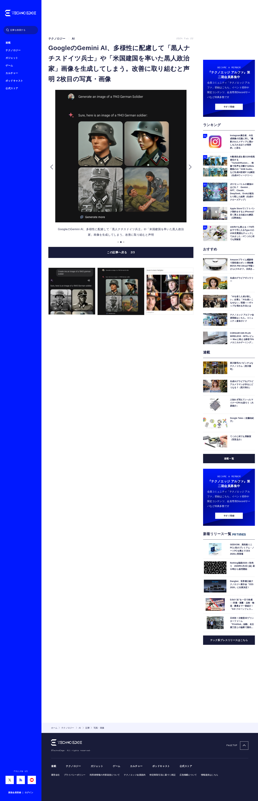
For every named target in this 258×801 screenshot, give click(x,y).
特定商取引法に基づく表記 (162, 775)
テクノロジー (13, 50)
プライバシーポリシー (74, 775)
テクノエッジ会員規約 (134, 775)
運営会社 (55, 775)
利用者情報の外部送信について (105, 775)
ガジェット (12, 58)
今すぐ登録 (229, 107)
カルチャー (12, 73)
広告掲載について (188, 775)
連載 (8, 42)
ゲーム (9, 65)
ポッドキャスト (14, 80)
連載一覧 (229, 458)
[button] (51, 167)
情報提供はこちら (209, 775)
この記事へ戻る (121, 252)
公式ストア (12, 88)
